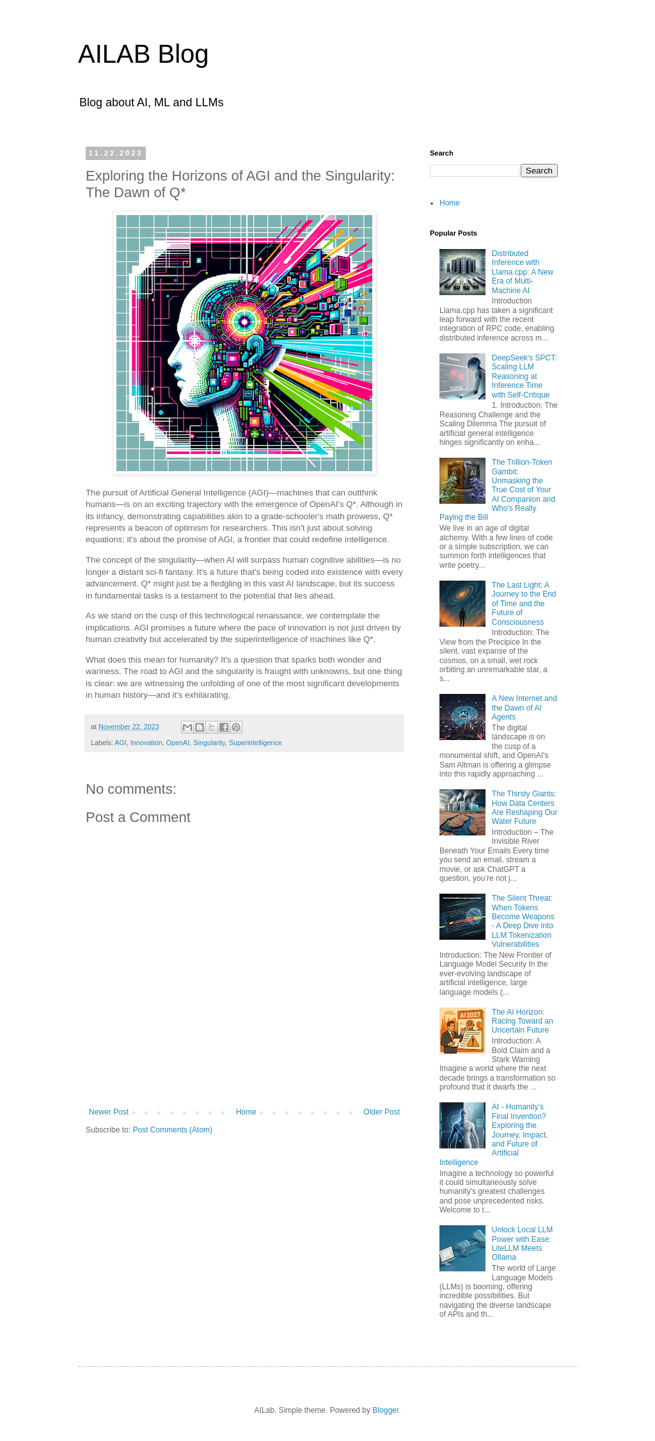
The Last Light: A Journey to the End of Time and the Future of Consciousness (524, 604)
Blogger (385, 1410)
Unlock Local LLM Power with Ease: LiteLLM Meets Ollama (522, 1243)
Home (246, 1111)
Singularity (209, 742)
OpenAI (178, 742)
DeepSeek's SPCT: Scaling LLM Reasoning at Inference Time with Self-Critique (524, 376)
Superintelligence (255, 742)
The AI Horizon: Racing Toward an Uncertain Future (522, 1021)
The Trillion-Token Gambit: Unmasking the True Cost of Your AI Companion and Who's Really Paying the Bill (497, 490)
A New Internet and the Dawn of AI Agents (524, 707)
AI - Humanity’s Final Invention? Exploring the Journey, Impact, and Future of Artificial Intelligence (493, 1134)
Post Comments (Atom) (172, 1129)
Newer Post (109, 1111)
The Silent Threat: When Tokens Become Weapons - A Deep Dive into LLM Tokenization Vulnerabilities (523, 921)
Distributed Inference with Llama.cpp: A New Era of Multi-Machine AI (522, 272)
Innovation (146, 742)
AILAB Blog (143, 54)
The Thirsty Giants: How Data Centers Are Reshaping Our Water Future (525, 807)
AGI (120, 742)
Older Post (381, 1111)
